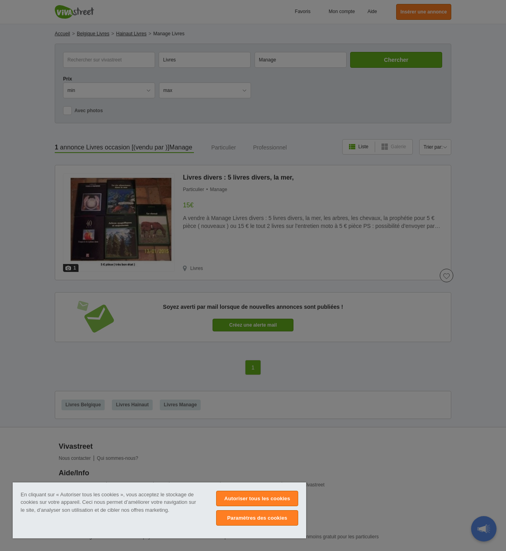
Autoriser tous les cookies (257, 498)
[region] (159, 510)
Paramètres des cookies (257, 518)
